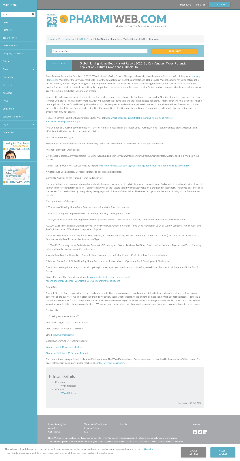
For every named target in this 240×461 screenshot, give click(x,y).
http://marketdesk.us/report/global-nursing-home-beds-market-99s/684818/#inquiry (144, 165)
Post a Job (185, 4)
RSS (86, 431)
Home (51, 38)
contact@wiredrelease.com (109, 362)
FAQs (5, 100)
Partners (7, 29)
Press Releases (66, 38)
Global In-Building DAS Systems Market (67, 352)
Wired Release (68, 392)
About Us (53, 427)
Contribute (8, 108)
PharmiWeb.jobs (57, 424)
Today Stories (10, 37)
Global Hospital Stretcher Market (64, 346)
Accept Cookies (223, 452)
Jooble (123, 424)
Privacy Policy (91, 427)
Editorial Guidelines (13, 116)
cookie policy (147, 449)
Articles (7, 61)
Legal (20, 124)
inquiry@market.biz (63, 334)
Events (20, 69)
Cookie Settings (193, 452)
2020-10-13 (83, 38)
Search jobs (175, 51)
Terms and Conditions (95, 424)
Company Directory (13, 53)
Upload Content (219, 4)
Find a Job (200, 4)
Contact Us (54, 431)
